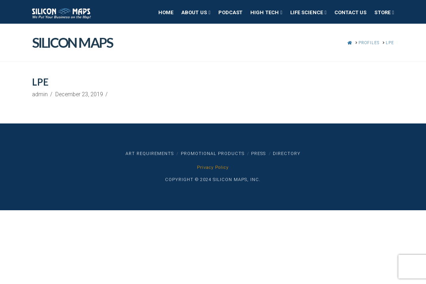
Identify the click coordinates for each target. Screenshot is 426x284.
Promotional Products (212, 153)
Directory (286, 153)
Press (258, 153)
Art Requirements (150, 153)
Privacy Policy (213, 167)
